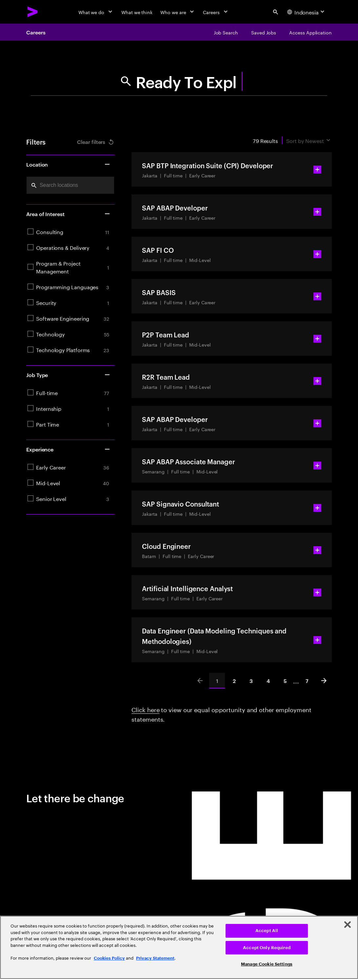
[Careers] (215, 12)
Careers (35, 32)
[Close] (347, 924)
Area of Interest (68, 213)
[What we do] (96, 12)
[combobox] (70, 185)
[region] (179, 947)
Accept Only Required (266, 948)
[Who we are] (178, 12)
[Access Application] (310, 32)
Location (68, 164)
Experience (68, 449)
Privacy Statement (155, 958)
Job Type (68, 374)
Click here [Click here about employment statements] (145, 708)
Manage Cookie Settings (266, 964)
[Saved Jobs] (264, 32)
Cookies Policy (109, 958)
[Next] (324, 681)
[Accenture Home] (32, 11)
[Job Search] (226, 32)
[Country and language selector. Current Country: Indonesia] (307, 12)
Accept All (266, 931)
